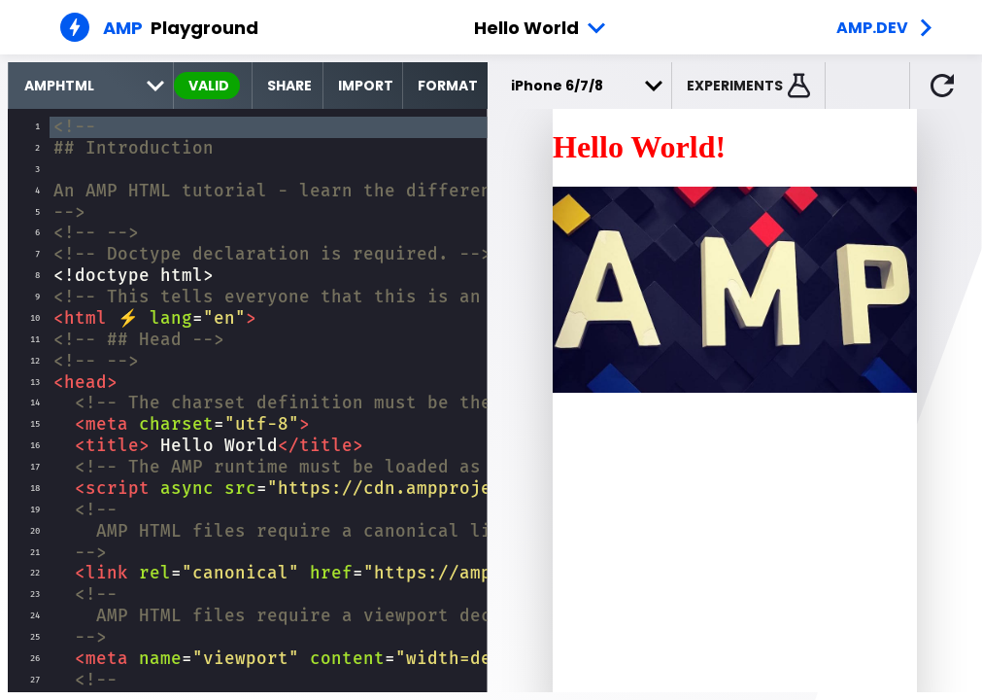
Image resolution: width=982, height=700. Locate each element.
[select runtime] (91, 85)
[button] (749, 85)
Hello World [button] (526, 28)
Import (365, 85)
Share (289, 85)
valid (208, 85)
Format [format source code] (448, 85)
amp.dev (872, 28)
